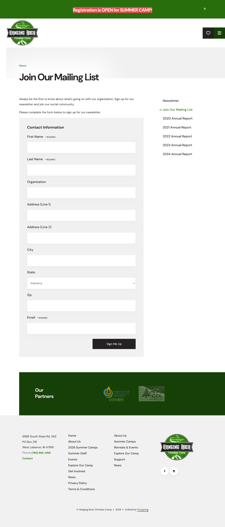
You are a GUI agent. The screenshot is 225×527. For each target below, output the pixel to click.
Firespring (142, 509)
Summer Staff (77, 453)
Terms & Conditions (81, 489)
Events (72, 459)
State (31, 272)
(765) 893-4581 (41, 453)
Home (72, 436)
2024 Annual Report (177, 154)
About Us (74, 441)
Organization (36, 182)
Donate (208, 33)
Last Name (35, 159)
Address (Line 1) (39, 204)
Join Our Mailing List (178, 110)
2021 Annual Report (177, 127)
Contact (27, 458)
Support (119, 459)
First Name (35, 137)
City (30, 250)
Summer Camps (125, 441)
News (72, 477)
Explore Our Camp (80, 465)
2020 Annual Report (177, 118)
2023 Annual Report (177, 145)
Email (31, 317)
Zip (29, 295)
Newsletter (171, 101)
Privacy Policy (77, 483)
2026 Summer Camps (83, 447)
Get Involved (76, 471)
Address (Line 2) (39, 227)
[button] (205, 8)
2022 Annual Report (177, 136)
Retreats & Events (126, 447)
